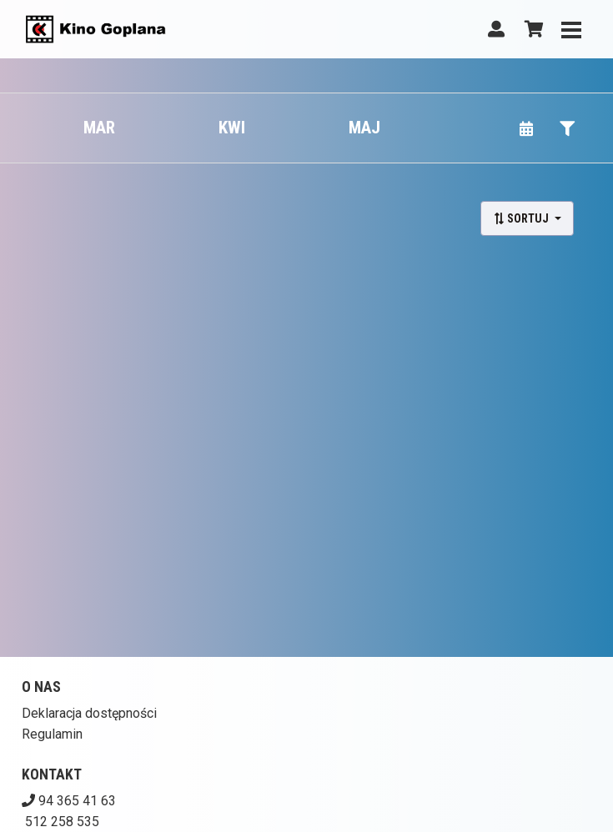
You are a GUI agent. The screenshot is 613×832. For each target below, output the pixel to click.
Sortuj (522, 218)
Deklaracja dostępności (89, 713)
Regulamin (52, 734)
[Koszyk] (531, 29)
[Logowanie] (496, 29)
